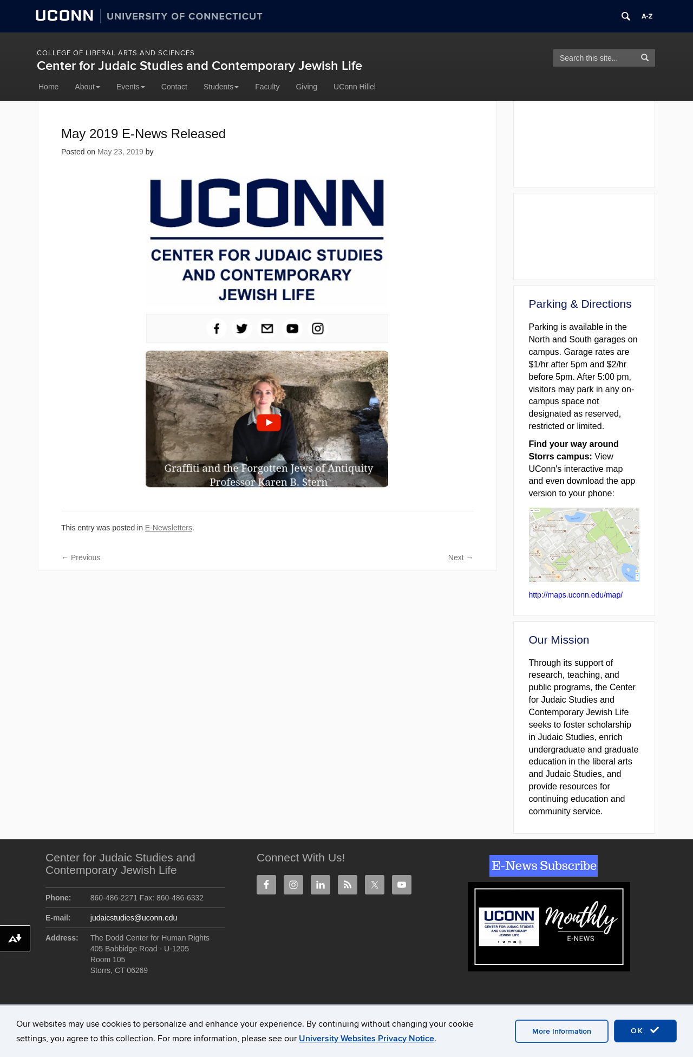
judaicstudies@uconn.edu (134, 917)
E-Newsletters (168, 527)
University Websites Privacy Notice (366, 1038)
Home (48, 86)
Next (461, 557)
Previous (80, 557)
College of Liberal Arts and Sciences (116, 53)
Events (130, 86)
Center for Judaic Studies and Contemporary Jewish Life (199, 66)
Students (221, 86)
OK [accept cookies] (645, 1030)
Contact (174, 86)
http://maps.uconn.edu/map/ (576, 595)
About (87, 86)
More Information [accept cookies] (561, 1031)
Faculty (267, 86)
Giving (306, 86)
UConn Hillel (355, 86)
